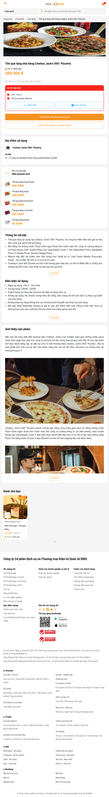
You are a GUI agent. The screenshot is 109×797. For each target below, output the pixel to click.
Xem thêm (54, 273)
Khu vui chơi (22, 725)
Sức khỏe (17, 707)
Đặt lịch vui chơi (10, 773)
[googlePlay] (61, 618)
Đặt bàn (59, 773)
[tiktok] (55, 609)
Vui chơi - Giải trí (10, 675)
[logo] (54, 4)
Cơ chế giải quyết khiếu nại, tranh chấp (19, 619)
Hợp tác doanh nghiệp (49, 573)
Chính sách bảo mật (12, 609)
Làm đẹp (7, 707)
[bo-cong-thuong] (47, 632)
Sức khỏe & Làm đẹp (12, 702)
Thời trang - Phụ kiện (73, 701)
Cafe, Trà (26, 693)
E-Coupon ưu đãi (63, 683)
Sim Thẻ (84, 725)
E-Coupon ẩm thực (64, 687)
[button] (40, 50)
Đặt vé (6, 777)
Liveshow (7, 739)
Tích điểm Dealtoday (83, 577)
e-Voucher (8, 670)
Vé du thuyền (74, 725)
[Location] (21, 11)
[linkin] (47, 609)
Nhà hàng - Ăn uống (12, 751)
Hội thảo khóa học (32, 739)
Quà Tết (59, 701)
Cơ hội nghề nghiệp (12, 597)
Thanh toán (79, 589)
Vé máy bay (93, 736)
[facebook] (40, 609)
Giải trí (38, 679)
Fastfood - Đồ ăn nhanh (13, 755)
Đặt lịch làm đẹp (63, 782)
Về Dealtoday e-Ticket (13, 577)
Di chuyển (60, 731)
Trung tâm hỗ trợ (82, 573)
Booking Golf (61, 679)
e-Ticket (7, 717)
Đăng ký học (8, 782)
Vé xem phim (9, 725)
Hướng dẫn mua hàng (84, 581)
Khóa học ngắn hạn (64, 712)
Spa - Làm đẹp (9, 763)
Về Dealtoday (9, 573)
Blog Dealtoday (10, 593)
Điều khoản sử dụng (12, 601)
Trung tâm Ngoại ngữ (83, 712)
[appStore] (61, 625)
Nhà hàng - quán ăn (12, 693)
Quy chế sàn (9, 613)
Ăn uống (7, 688)
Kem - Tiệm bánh (39, 693)
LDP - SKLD (16, 95)
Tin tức (6, 589)
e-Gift (6, 746)
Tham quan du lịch (64, 721)
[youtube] (51, 609)
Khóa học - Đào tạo (64, 707)
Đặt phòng (60, 777)
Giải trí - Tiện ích (63, 763)
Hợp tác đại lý (45, 577)
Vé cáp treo (81, 736)
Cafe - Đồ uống (10, 759)
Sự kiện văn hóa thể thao (14, 735)
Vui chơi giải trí (10, 721)
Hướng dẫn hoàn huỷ (83, 585)
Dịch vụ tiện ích (62, 697)
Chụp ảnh (30, 679)
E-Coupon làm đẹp (82, 687)
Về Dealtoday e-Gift (12, 585)
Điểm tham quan (36, 725)
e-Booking (8, 769)
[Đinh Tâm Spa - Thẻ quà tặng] (15, 507)
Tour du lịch (61, 725)
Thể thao (18, 739)
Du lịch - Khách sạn (64, 675)
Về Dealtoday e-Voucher (14, 581)
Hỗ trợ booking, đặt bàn (21, 98)
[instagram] (44, 609)
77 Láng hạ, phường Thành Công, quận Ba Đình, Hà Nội (33, 158)
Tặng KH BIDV (16, 696)
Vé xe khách (68, 736)
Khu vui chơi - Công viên (13, 679)
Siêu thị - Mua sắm (64, 759)
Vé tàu (59, 736)
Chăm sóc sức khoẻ (64, 751)
